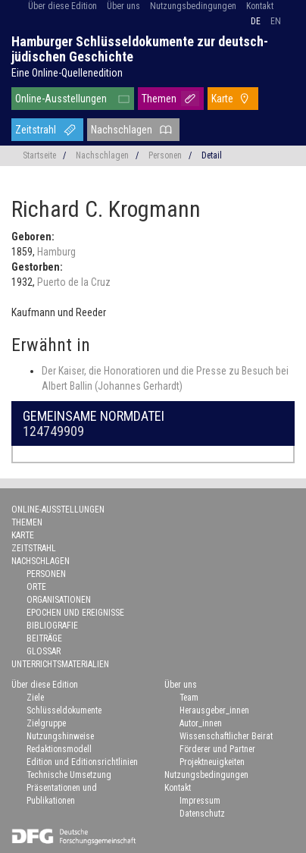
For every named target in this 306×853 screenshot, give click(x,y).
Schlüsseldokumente (64, 710)
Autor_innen (201, 723)
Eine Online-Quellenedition (67, 73)
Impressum (200, 800)
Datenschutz (202, 813)
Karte (222, 99)
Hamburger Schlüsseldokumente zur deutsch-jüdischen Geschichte (139, 48)
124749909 (53, 431)
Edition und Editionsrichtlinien (82, 762)
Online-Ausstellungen (61, 99)
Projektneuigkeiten (212, 762)
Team (189, 697)
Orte (36, 587)
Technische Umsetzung (69, 775)
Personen (165, 155)
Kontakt (259, 6)
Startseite (39, 155)
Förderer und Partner (217, 749)
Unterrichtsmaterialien (60, 664)
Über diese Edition (62, 6)
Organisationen (59, 599)
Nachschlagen (121, 130)
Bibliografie (52, 625)
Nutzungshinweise (60, 736)
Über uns (123, 6)
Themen (159, 99)
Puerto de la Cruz (74, 282)
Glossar (44, 651)
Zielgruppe (46, 723)
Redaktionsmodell (59, 749)
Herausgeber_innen (214, 710)
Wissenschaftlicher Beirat (226, 736)
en (275, 21)
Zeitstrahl (35, 130)
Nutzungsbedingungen (193, 6)
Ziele (35, 697)
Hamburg (56, 252)
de (256, 21)
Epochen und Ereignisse (75, 612)
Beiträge (44, 638)
